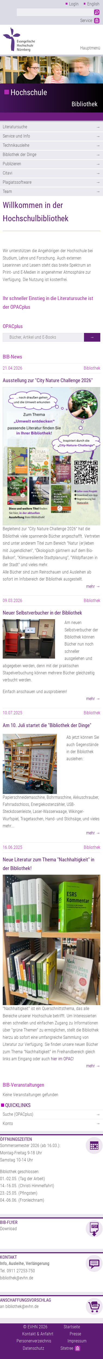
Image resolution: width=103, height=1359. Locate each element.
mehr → (93, 586)
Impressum (76, 1341)
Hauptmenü (90, 48)
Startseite (72, 1326)
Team (7, 191)
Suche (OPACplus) (18, 1114)
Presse (75, 1333)
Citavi (7, 173)
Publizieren (12, 163)
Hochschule (29, 92)
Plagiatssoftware (17, 182)
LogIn (74, 4)
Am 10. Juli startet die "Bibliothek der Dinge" (47, 725)
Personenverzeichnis (34, 1341)
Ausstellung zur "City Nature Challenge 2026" (48, 380)
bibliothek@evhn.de (16, 1277)
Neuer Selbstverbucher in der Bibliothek (42, 613)
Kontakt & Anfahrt (37, 1333)
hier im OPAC (62, 1058)
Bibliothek (85, 104)
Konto (8, 1123)
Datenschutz (33, 1348)
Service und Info (16, 136)
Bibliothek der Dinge (19, 154)
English (93, 4)
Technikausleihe (16, 145)
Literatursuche (15, 126)
